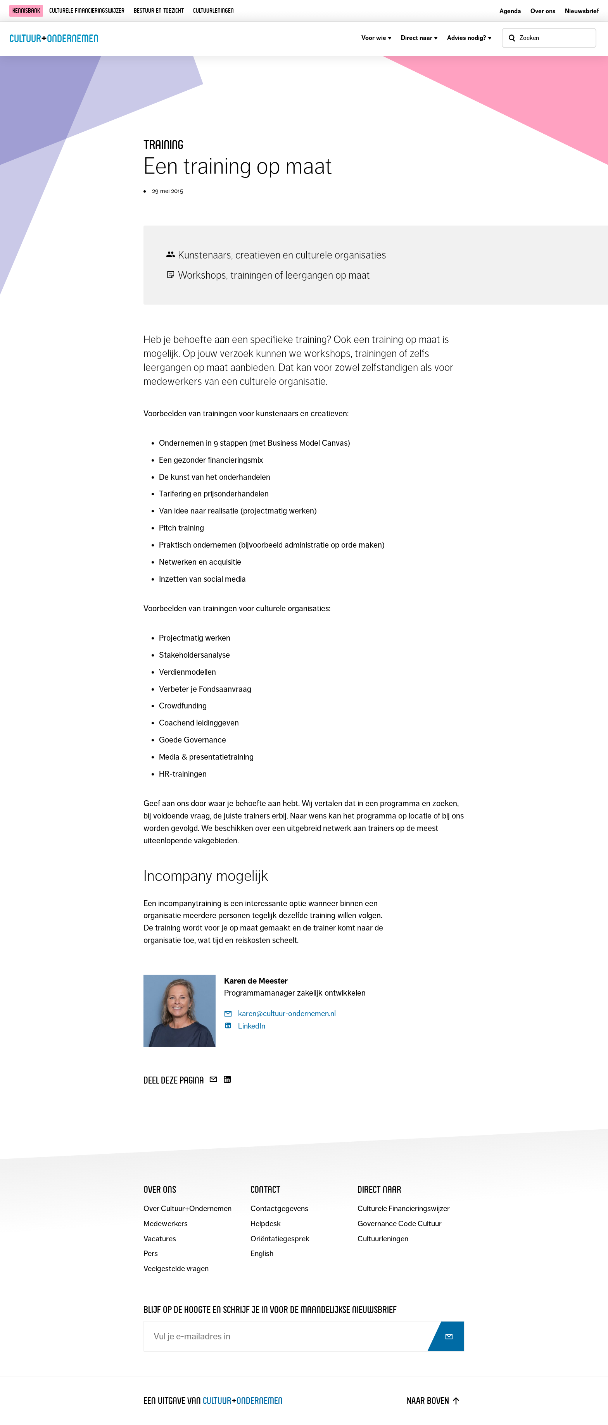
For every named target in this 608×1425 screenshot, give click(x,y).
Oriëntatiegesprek (279, 1239)
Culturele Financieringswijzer (404, 1208)
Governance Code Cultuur (400, 1224)
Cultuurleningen (213, 11)
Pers (150, 1254)
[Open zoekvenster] (549, 38)
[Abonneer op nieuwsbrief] (442, 1337)
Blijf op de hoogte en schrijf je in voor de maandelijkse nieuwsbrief (270, 1310)
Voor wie (376, 37)
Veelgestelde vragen (176, 1269)
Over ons (543, 11)
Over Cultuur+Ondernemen (187, 1208)
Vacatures (159, 1239)
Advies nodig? (469, 37)
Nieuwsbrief (582, 11)
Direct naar (419, 37)
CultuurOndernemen (53, 38)
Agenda (510, 11)
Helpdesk (265, 1224)
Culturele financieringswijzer (86, 11)
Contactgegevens (279, 1208)
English (261, 1254)
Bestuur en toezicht (159, 11)
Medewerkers (165, 1224)
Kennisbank (26, 11)
